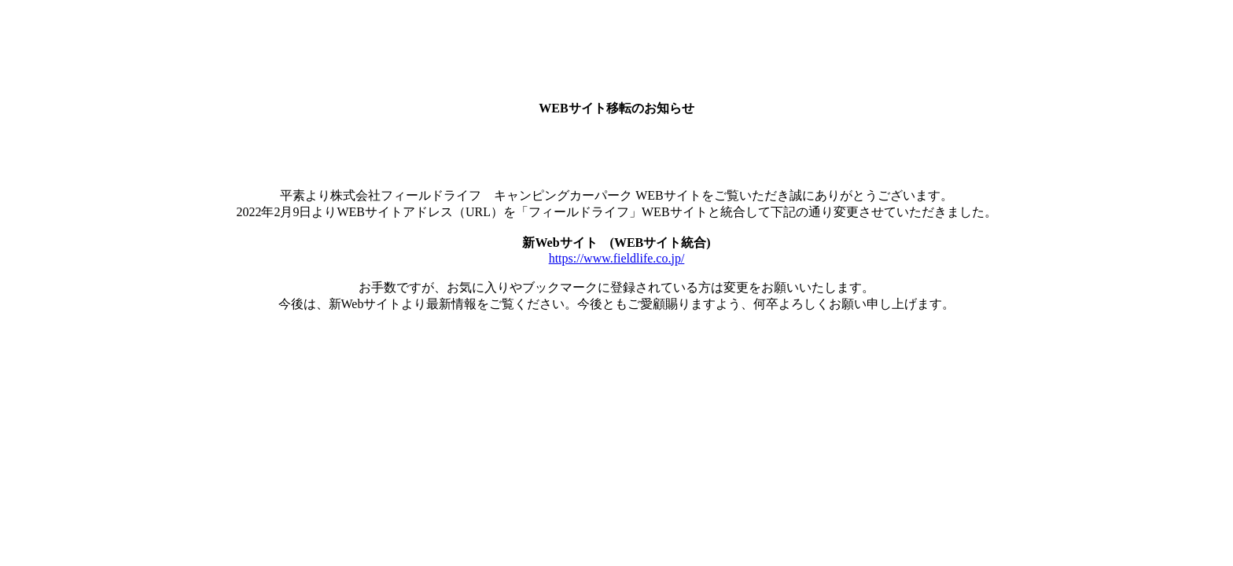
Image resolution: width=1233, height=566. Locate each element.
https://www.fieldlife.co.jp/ (617, 258)
